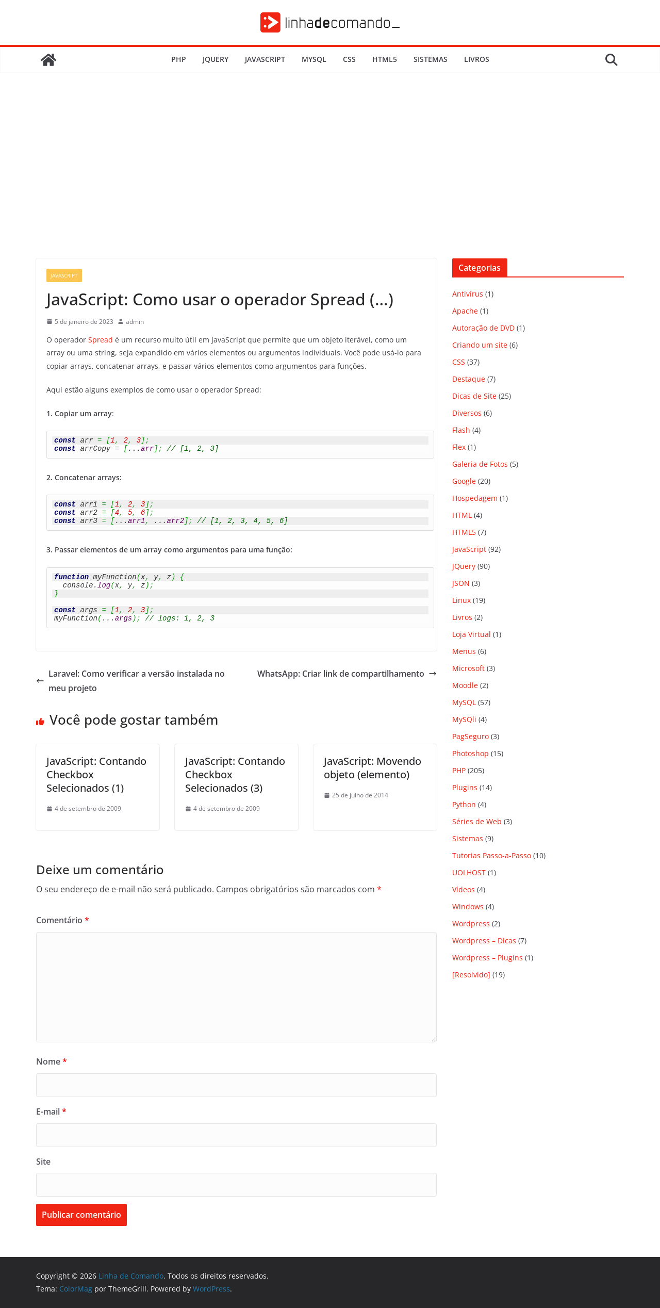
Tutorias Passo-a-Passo (491, 855)
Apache (465, 311)
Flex (459, 447)
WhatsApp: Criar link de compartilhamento (347, 673)
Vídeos (463, 889)
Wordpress (471, 923)
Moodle (465, 685)
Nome (51, 1061)
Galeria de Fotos (480, 464)
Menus (464, 651)
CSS (349, 59)
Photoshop (470, 753)
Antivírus (467, 294)
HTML (462, 515)
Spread (100, 340)
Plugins (464, 787)
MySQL (314, 59)
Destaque (468, 379)
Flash (461, 430)
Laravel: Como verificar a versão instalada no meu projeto (130, 681)
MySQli (464, 719)
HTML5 (384, 59)
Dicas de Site (474, 396)
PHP (178, 59)
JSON (461, 583)
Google (464, 481)
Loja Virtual (471, 634)
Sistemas (431, 59)
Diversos (467, 413)
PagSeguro (470, 736)
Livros (476, 59)
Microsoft (468, 668)
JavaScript (265, 59)
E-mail (51, 1111)
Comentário (62, 920)
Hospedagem (475, 498)
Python (464, 804)
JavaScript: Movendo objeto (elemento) (372, 767)
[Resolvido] (471, 974)
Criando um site (479, 345)
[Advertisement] (330, 181)
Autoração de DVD (483, 328)
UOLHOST (469, 872)
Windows (468, 906)
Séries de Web (477, 821)
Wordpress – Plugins (487, 957)
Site (43, 1161)
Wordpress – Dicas (484, 940)
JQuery (215, 59)
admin (135, 321)
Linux (461, 600)
